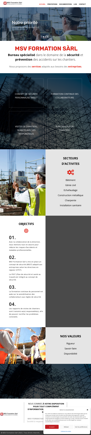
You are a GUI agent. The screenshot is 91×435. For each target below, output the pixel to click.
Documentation (65, 4)
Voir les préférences (81, 427)
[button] (87, 410)
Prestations (52, 4)
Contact (82, 4)
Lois (75, 4)
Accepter (52, 427)
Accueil (42, 4)
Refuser (66, 427)
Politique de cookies (66, 431)
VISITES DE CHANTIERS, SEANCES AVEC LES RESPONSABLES (26, 130)
